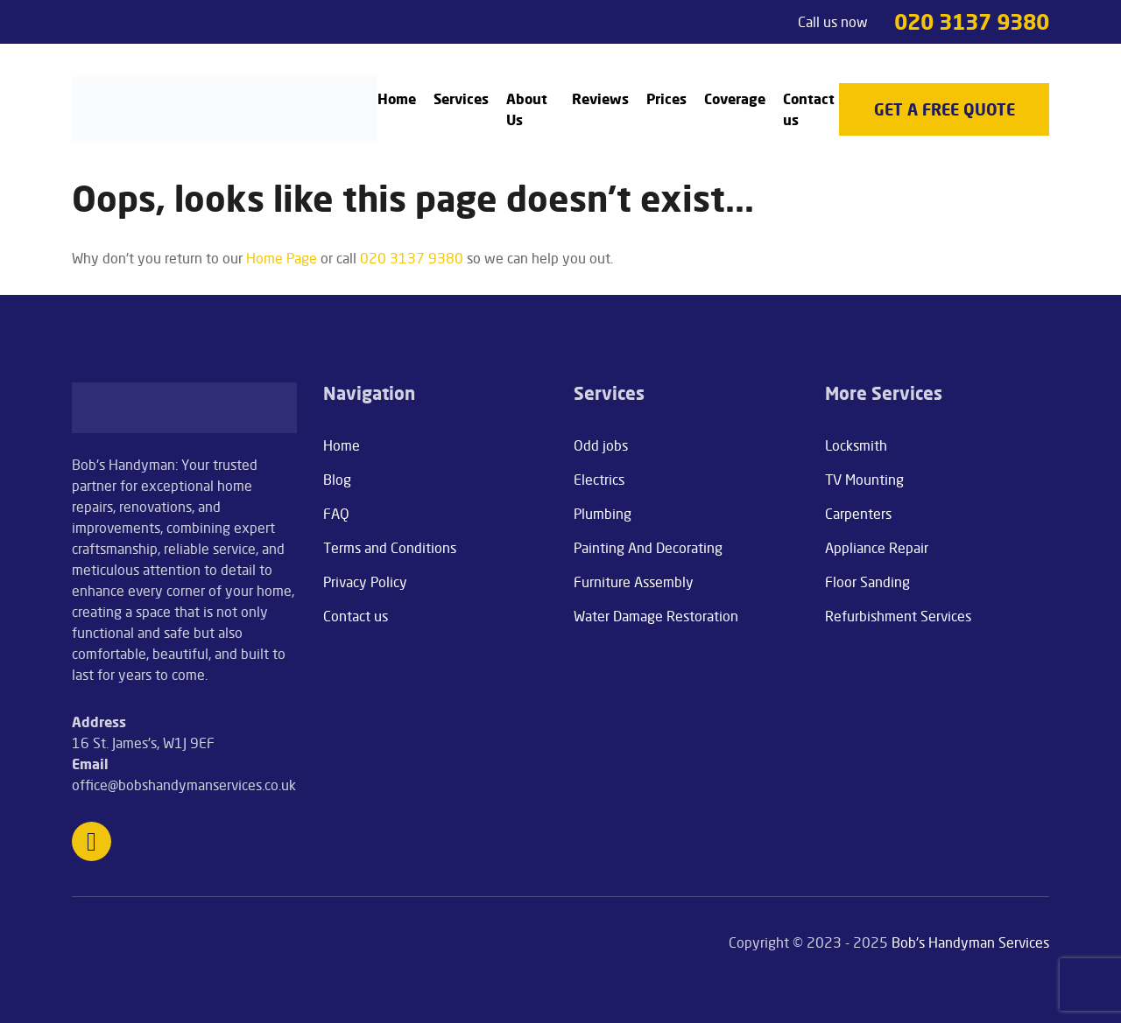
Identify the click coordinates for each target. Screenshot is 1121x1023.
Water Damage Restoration (656, 616)
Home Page (281, 258)
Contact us (809, 109)
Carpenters (858, 513)
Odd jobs (601, 445)
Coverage (734, 99)
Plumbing (602, 513)
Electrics (599, 479)
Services (461, 99)
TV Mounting (864, 479)
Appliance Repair (876, 548)
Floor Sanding (867, 582)
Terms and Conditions (389, 548)
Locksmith (856, 445)
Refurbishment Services (898, 616)
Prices (666, 99)
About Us (526, 109)
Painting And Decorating (648, 548)
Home (396, 99)
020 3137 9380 (971, 22)
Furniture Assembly (634, 582)
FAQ (336, 513)
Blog (337, 479)
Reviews (600, 99)
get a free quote (944, 109)
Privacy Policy (365, 582)
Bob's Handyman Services (970, 942)
